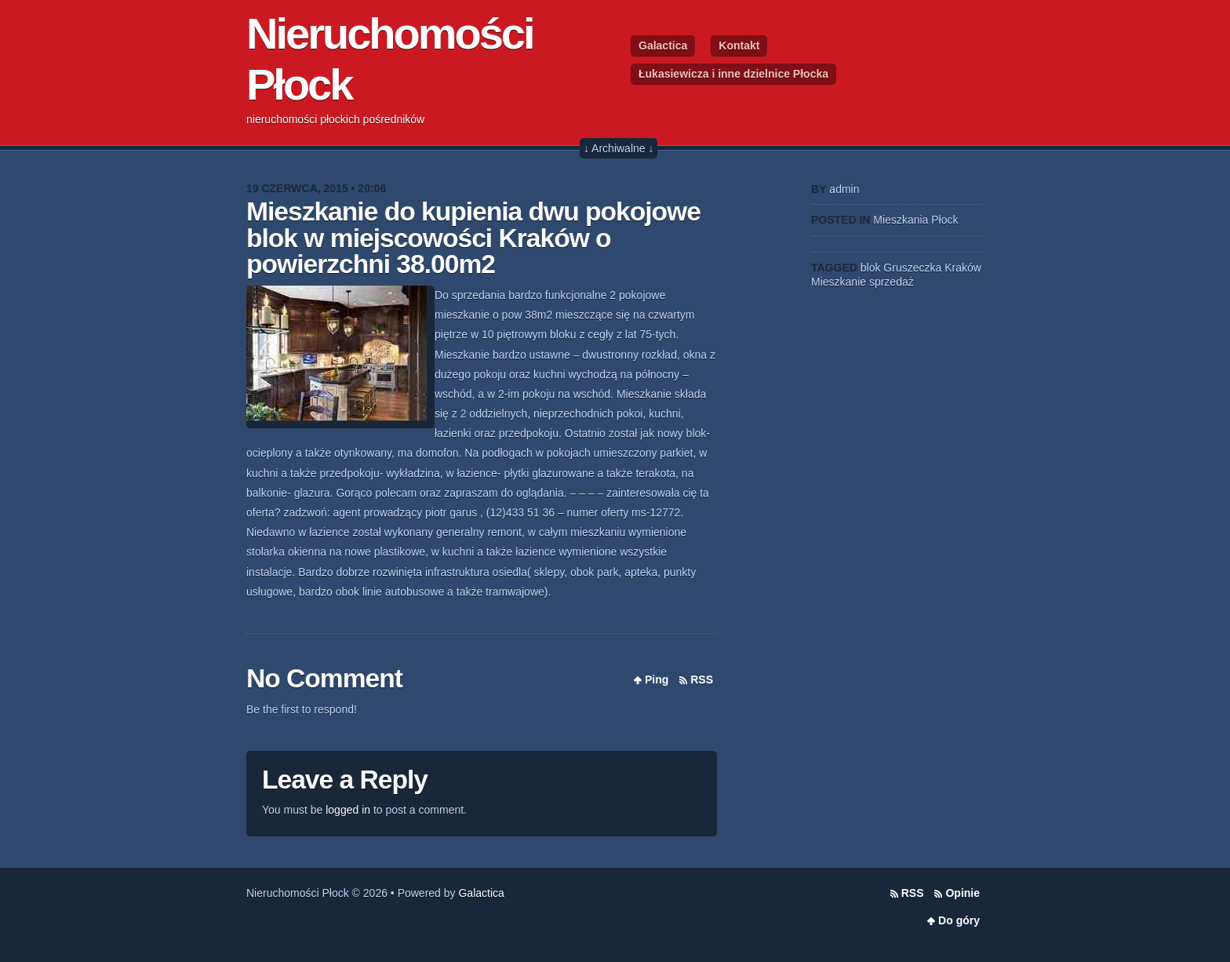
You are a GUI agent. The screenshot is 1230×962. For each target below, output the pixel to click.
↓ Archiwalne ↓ (618, 148)
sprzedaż (891, 281)
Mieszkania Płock (915, 219)
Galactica (663, 45)
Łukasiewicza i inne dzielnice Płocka (733, 73)
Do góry (959, 920)
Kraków (962, 267)
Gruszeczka (912, 267)
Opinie (962, 893)
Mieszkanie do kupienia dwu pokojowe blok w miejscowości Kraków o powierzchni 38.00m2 (473, 238)
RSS (701, 679)
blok (871, 267)
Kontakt (739, 45)
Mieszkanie (838, 281)
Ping (656, 679)
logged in (348, 809)
